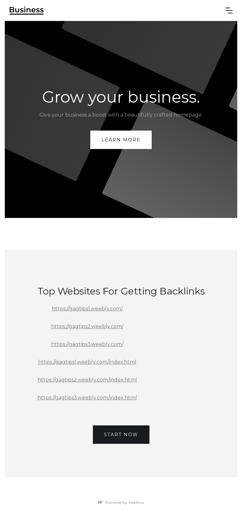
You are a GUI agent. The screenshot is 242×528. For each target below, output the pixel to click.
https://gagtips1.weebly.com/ (87, 309)
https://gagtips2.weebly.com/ (87, 326)
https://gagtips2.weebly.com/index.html (87, 380)
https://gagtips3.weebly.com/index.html (87, 398)
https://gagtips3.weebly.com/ (87, 344)
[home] (113, 10)
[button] (228, 10)
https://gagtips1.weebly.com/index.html (87, 362)
